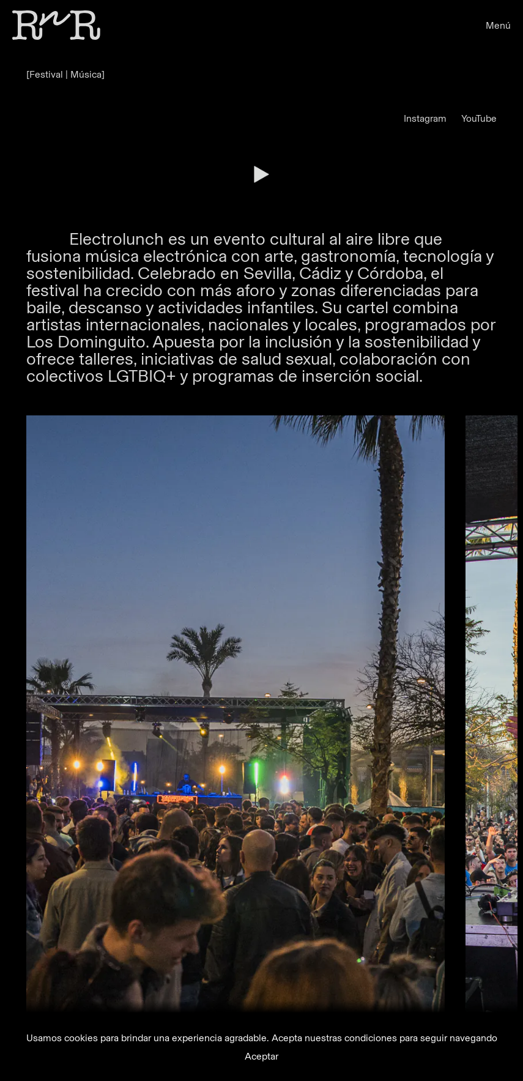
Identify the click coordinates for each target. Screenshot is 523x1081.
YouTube (479, 118)
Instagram (425, 118)
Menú (498, 25)
